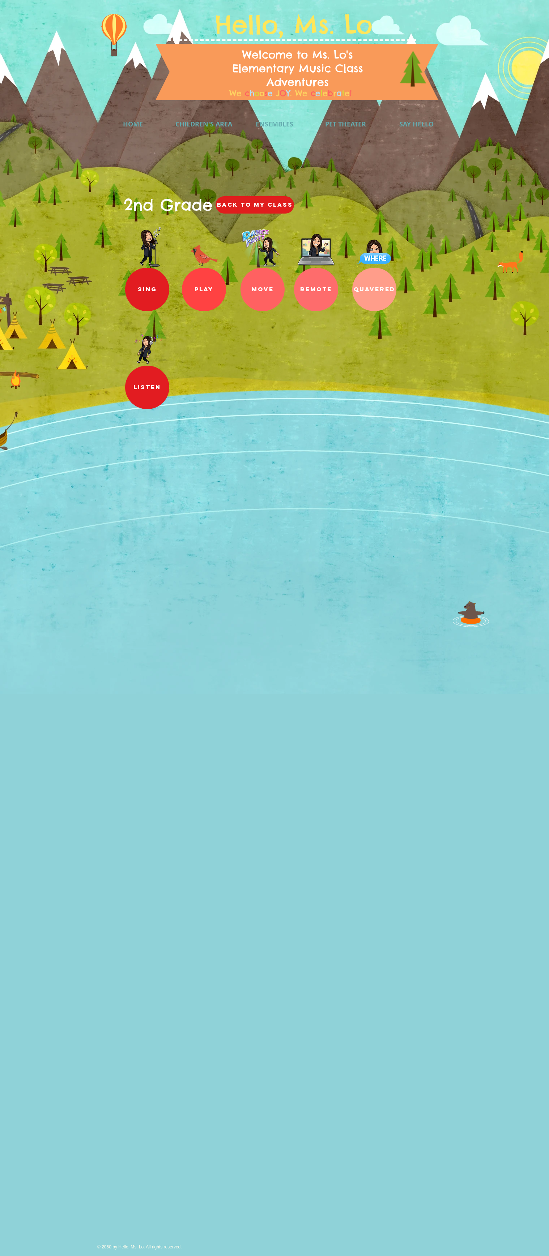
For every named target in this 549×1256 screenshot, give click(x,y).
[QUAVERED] (374, 289)
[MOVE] (263, 289)
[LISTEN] (147, 387)
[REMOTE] (316, 289)
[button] (204, 289)
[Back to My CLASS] (255, 205)
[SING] (147, 289)
